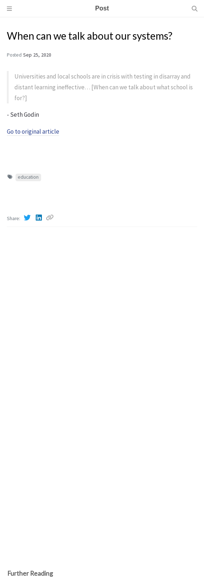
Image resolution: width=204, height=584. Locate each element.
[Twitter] (28, 217)
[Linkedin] (39, 217)
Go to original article (33, 131)
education (28, 177)
